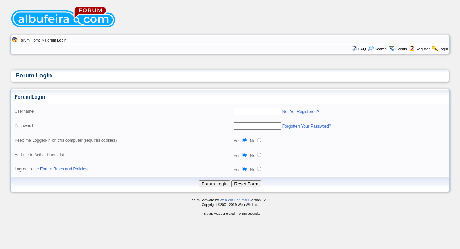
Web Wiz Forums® (234, 200)
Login (443, 49)
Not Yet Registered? (300, 111)
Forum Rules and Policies (64, 169)
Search (377, 49)
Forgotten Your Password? (306, 126)
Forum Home (30, 40)
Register (423, 49)
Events (398, 49)
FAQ (362, 49)
